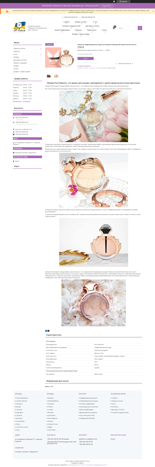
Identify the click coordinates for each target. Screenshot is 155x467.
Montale (50, 412)
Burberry (51, 398)
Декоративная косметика (88, 412)
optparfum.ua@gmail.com (23, 129)
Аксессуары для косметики (89, 407)
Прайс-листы (91, 30)
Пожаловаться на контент (77, 465)
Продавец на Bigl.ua (77, 463)
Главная (66, 22)
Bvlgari (50, 427)
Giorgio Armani (53, 424)
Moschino (19, 418)
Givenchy (51, 404)
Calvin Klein (52, 430)
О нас (95, 22)
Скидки (16, 66)
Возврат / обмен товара (80, 34)
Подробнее (106, 6)
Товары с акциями (20, 63)
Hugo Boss (19, 412)
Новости (16, 51)
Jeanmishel (51, 415)
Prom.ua (87, 461)
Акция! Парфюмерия (62, 30)
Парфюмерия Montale (87, 418)
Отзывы (16, 57)
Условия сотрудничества (71, 26)
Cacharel (19, 415)
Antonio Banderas (22, 398)
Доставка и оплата (92, 26)
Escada (18, 407)
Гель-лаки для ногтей (87, 415)
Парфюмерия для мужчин (89, 398)
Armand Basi (20, 421)
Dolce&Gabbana (53, 401)
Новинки (78, 30)
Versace (50, 421)
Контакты (115, 407)
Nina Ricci (19, 404)
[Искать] (140, 28)
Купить (86, 58)
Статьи (104, 30)
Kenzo (18, 424)
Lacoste (50, 410)
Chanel (50, 407)
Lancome (19, 410)
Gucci (18, 430)
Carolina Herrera (21, 401)
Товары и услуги (81, 22)
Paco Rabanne (52, 418)
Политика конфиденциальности (97, 465)
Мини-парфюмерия (86, 410)
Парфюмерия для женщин (89, 401)
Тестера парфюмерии (87, 404)
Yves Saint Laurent (22, 427)
